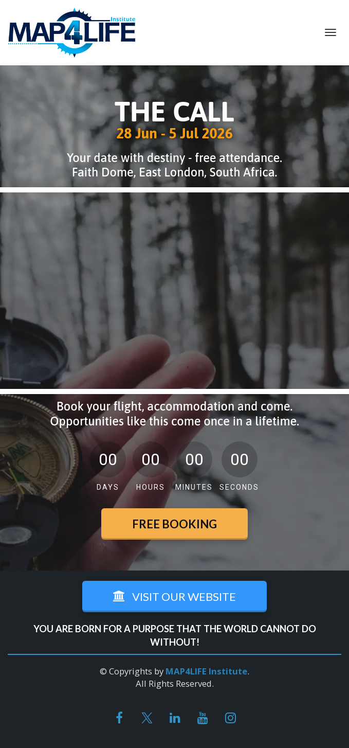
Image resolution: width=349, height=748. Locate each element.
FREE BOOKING (174, 524)
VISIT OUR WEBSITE (174, 596)
